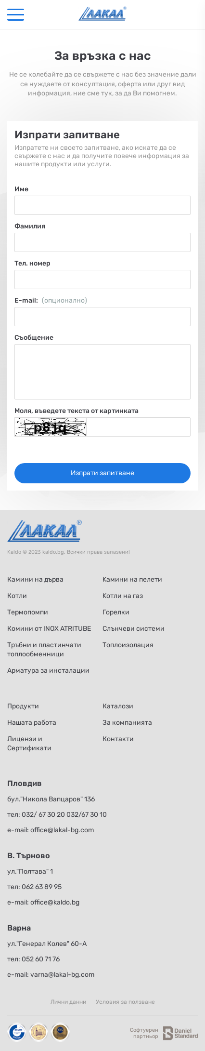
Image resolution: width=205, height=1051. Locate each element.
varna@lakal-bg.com (62, 975)
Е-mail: (50, 300)
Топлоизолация (128, 645)
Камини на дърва (35, 579)
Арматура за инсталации (48, 670)
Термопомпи (27, 612)
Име (21, 189)
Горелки (115, 612)
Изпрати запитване (102, 473)
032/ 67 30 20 (43, 815)
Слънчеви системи (133, 629)
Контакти (118, 739)
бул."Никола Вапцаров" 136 (51, 799)
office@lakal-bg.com (62, 830)
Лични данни (68, 1001)
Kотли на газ (122, 596)
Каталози (117, 706)
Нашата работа (31, 722)
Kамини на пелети (132, 579)
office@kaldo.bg (54, 902)
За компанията (127, 722)
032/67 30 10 (86, 815)
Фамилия (29, 226)
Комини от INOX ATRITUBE (49, 629)
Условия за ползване (125, 1001)
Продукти (23, 706)
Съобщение (33, 337)
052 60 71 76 (41, 959)
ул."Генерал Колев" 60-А (47, 944)
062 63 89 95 (42, 887)
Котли (17, 596)
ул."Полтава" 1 (30, 871)
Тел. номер (32, 263)
